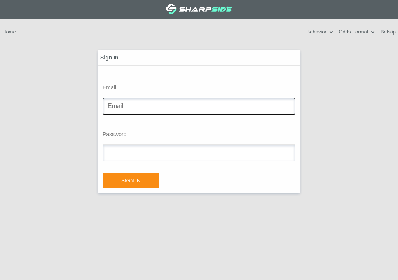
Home (9, 32)
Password (114, 134)
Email (109, 87)
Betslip (388, 32)
